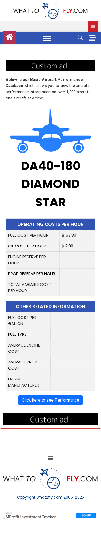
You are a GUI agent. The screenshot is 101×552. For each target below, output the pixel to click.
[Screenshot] (50, 512)
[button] (50, 459)
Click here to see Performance (50, 400)
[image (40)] (50, 63)
